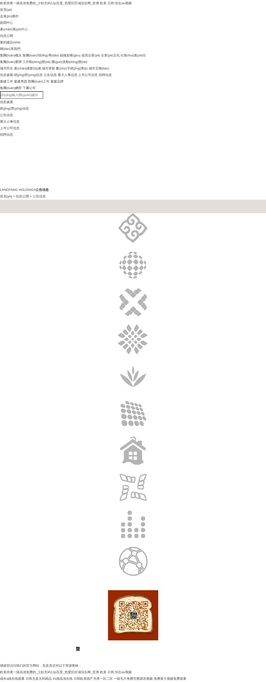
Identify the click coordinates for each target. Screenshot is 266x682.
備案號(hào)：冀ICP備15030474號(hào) (99, 659)
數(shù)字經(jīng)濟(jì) (72, 68)
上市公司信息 (88, 75)
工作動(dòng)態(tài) (37, 62)
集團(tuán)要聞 (11, 62)
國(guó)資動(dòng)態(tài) (69, 62)
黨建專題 (20, 81)
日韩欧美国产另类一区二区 (93, 678)
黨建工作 (6, 81)
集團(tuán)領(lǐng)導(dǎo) (41, 55)
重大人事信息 (67, 75)
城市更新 (48, 68)
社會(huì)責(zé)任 (133, 55)
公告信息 (50, 75)
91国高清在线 (62, 678)
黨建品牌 (57, 81)
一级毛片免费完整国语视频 (133, 678)
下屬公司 (29, 88)
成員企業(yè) (90, 55)
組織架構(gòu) (70, 55)
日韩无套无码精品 (39, 678)
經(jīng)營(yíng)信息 (28, 75)
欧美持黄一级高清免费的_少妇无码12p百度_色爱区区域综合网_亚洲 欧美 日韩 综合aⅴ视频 (66, 3)
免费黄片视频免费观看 (170, 678)
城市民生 (6, 68)
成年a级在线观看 (12, 678)
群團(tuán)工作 (38, 81)
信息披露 (6, 75)
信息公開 (22, 196)
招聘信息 (105, 75)
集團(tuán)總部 (11, 88)
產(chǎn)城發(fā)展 (27, 68)
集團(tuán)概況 (11, 55)
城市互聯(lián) (99, 68)
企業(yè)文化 (110, 55)
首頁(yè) (6, 196)
